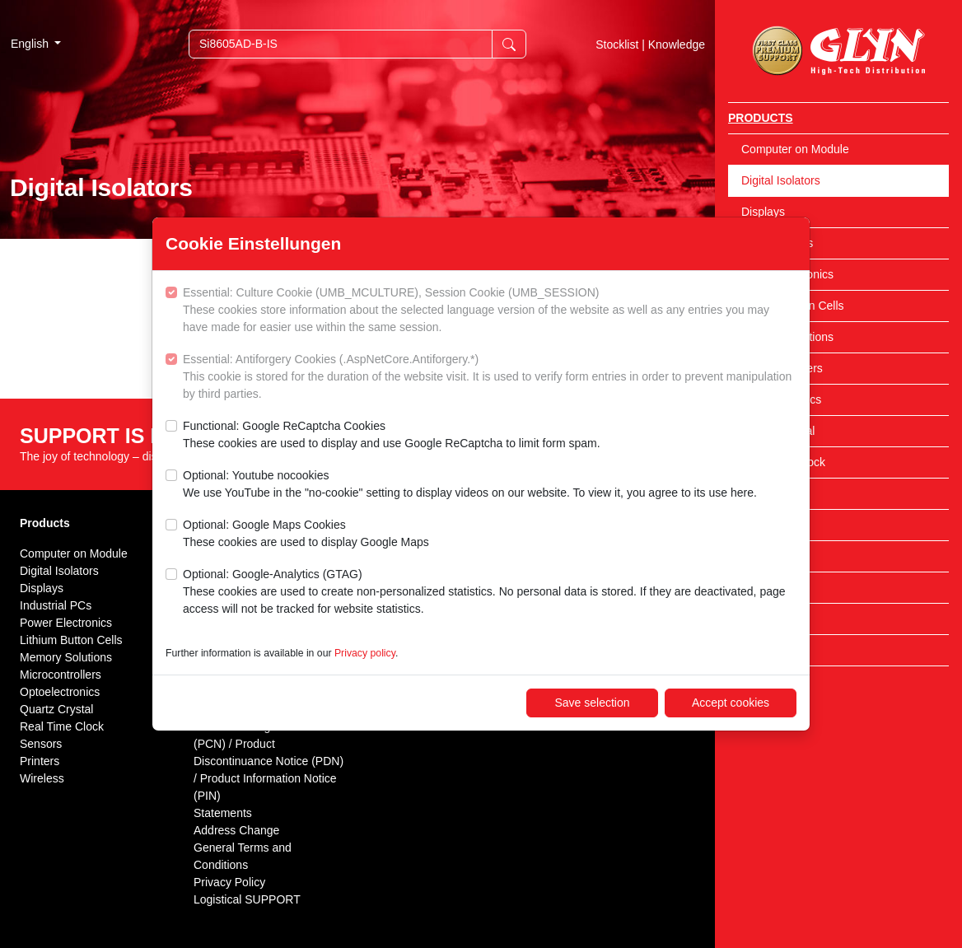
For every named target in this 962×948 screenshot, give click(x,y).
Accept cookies (730, 702)
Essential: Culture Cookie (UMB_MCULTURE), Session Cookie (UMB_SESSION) (489, 311)
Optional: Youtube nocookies (470, 485)
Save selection (591, 702)
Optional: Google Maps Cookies (306, 534)
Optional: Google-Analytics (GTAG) (489, 592)
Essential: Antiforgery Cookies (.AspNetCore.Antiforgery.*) (489, 378)
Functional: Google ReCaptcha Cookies (391, 435)
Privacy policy (364, 653)
